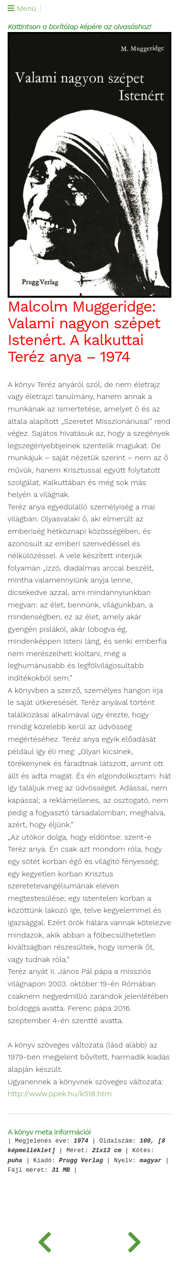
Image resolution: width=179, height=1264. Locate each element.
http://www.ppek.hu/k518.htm (60, 1094)
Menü (22, 8)
